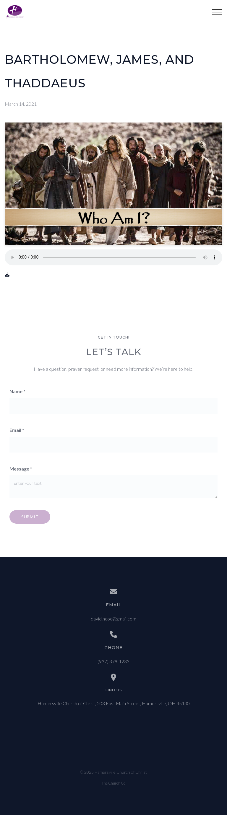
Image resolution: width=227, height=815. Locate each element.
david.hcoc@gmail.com (113, 618)
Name (17, 391)
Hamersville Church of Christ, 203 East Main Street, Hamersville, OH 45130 (114, 703)
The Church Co (113, 783)
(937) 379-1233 (113, 661)
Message (20, 468)
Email (16, 430)
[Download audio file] (7, 274)
